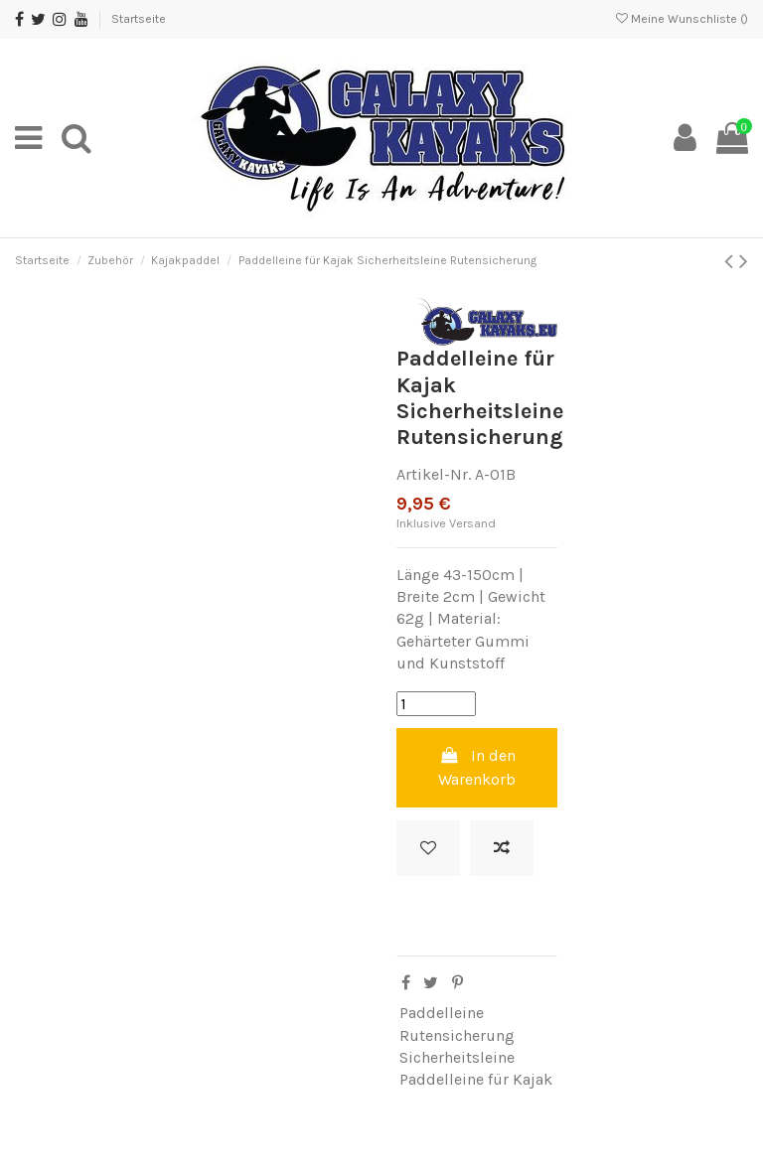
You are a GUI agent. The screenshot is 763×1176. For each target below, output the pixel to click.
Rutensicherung (457, 1035)
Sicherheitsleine (457, 1057)
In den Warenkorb (477, 767)
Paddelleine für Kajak (475, 1079)
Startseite (138, 19)
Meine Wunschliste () (682, 19)
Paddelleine (441, 1012)
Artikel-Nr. (433, 474)
